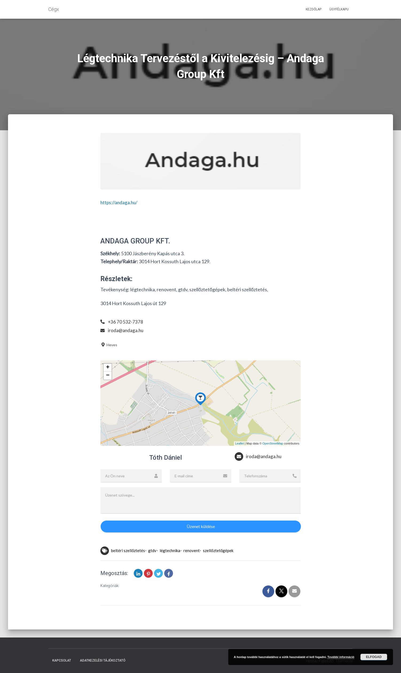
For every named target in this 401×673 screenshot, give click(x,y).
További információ (340, 657)
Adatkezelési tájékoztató (102, 660)
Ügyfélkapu (339, 9)
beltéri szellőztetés (128, 550)
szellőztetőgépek (218, 550)
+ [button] (107, 368)
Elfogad (374, 657)
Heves (108, 345)
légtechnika (170, 550)
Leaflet (239, 443)
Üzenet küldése (201, 526)
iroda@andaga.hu (126, 330)
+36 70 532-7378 (125, 322)
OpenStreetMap (272, 443)
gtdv (152, 550)
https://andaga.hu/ (120, 202)
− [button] (107, 376)
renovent (191, 550)
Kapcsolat (61, 660)
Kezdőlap (313, 9)
